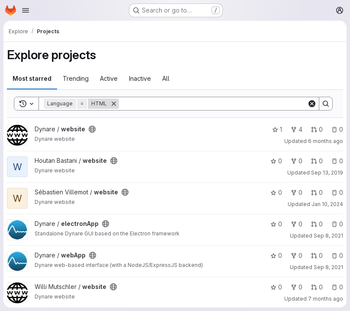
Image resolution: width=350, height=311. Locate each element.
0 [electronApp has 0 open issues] (337, 224)
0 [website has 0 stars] (276, 161)
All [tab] (166, 78)
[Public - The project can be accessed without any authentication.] (92, 129)
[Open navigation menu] (25, 10)
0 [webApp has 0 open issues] (337, 255)
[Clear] (312, 103)
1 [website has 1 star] (277, 129)
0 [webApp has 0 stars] (276, 255)
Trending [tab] (76, 78)
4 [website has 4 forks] (296, 129)
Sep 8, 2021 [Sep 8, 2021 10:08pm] (328, 235)
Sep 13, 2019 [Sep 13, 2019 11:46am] (327, 172)
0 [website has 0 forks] (296, 161)
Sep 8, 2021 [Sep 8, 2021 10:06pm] (328, 267)
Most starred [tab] (32, 78)
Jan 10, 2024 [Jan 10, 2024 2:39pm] (327, 204)
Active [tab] (109, 78)
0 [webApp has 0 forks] (296, 255)
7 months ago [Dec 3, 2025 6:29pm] (325, 298)
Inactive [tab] (140, 78)
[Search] (213, 103)
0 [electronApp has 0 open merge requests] (317, 224)
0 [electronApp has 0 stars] (276, 224)
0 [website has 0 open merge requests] (317, 129)
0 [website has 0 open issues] (337, 129)
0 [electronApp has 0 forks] (296, 224)
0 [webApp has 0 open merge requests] (317, 255)
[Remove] (114, 103)
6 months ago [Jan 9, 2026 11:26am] (325, 141)
